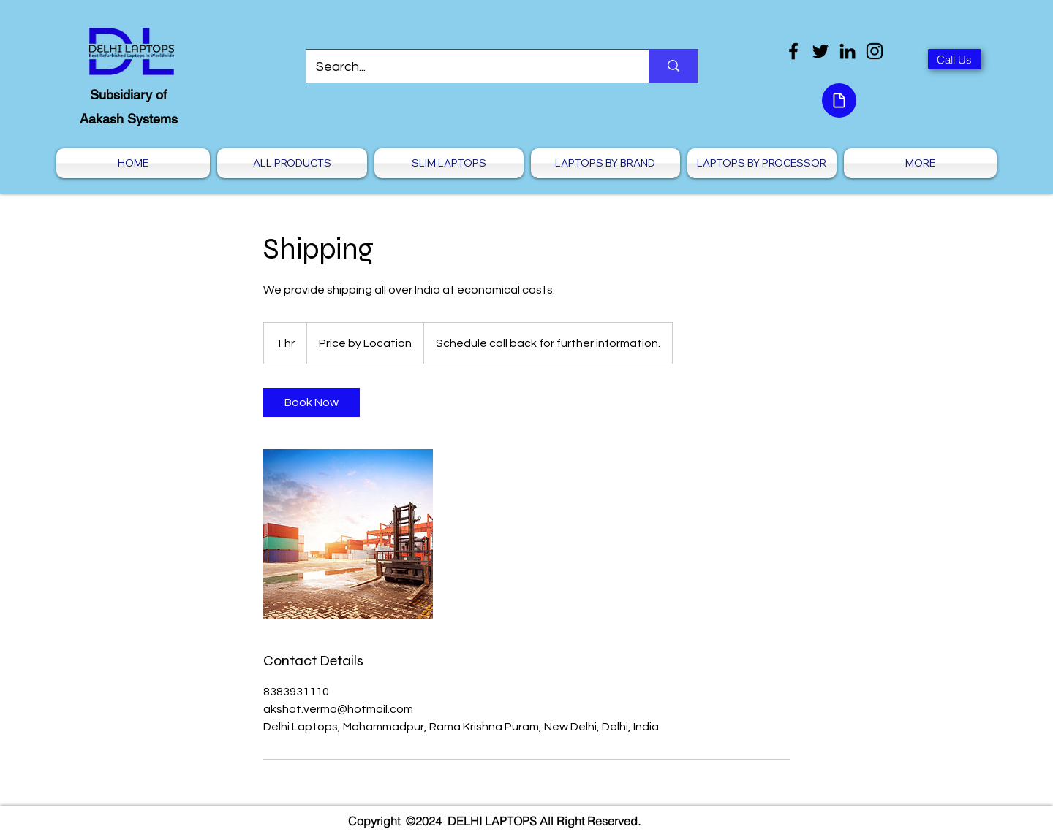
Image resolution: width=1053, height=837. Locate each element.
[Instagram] (875, 51)
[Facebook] (793, 51)
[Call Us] (954, 59)
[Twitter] (820, 51)
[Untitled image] (348, 534)
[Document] (839, 100)
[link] (311, 402)
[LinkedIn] (847, 51)
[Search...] (467, 67)
